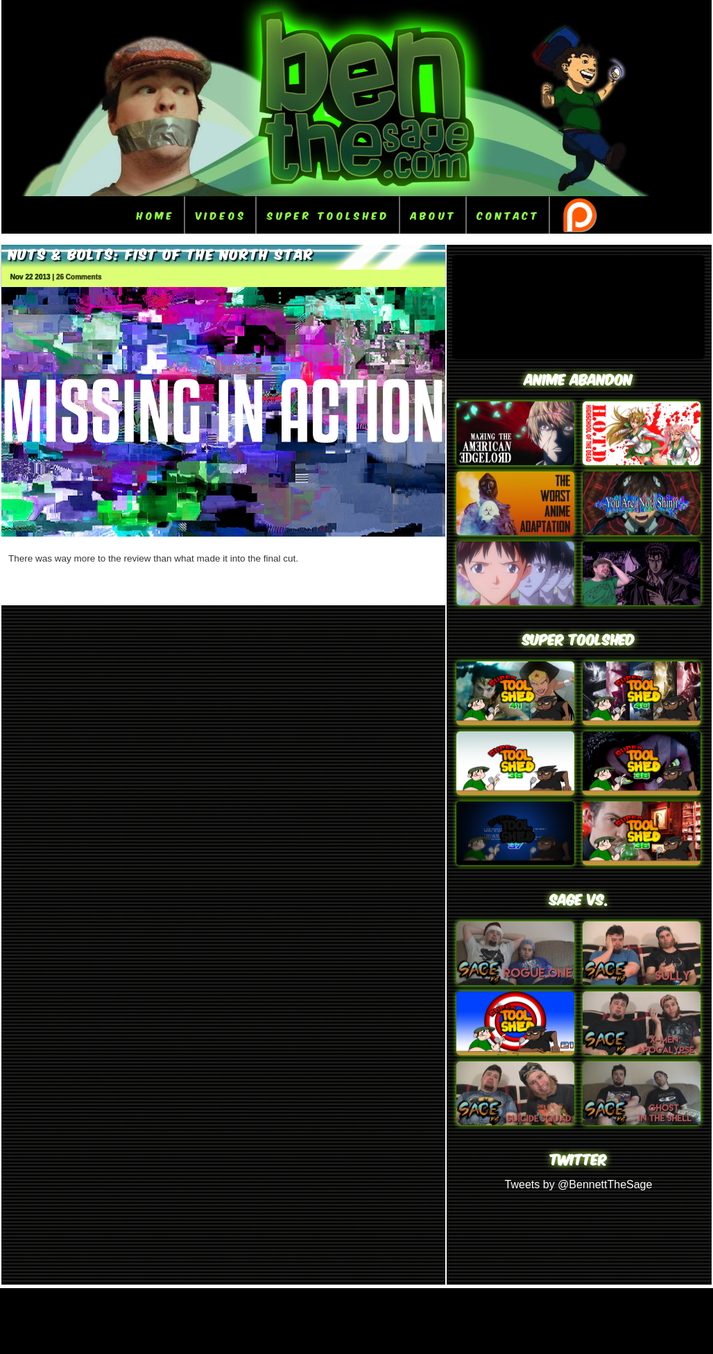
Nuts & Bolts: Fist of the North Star (161, 253)
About (433, 214)
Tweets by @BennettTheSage (579, 1184)
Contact (508, 214)
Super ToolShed (328, 214)
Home (156, 214)
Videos (221, 214)
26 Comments (79, 277)
